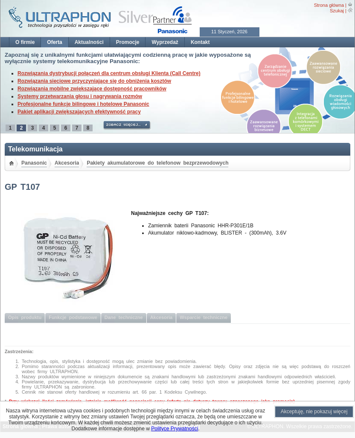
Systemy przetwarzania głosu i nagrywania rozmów (79, 96)
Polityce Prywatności (174, 429)
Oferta (54, 42)
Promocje (128, 42)
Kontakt (200, 42)
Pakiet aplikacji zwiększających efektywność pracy (79, 112)
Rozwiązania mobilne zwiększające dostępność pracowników (91, 89)
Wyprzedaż (164, 42)
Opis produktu (24, 317)
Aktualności (89, 42)
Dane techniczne (124, 317)
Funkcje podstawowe (73, 317)
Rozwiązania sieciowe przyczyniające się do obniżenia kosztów (94, 81)
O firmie (25, 42)
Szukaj (337, 10)
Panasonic (34, 163)
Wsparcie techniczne (203, 317)
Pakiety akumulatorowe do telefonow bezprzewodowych (157, 163)
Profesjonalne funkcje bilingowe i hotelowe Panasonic (83, 104)
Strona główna (329, 5)
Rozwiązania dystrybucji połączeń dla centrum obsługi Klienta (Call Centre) (109, 73)
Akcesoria (67, 163)
